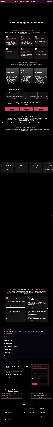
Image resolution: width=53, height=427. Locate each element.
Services (21, 1)
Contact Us (24, 1)
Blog (37, 1)
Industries (34, 1)
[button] (8, 310)
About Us (18, 1)
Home (15, 1)
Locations (31, 1)
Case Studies (28, 1)
